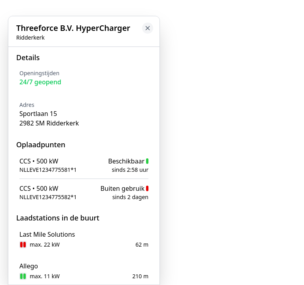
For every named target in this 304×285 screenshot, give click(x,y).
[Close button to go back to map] (147, 28)
